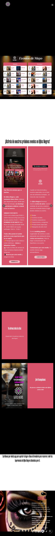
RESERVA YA (14, 262)
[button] (3, 205)
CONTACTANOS (41, 257)
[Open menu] (52, 5)
